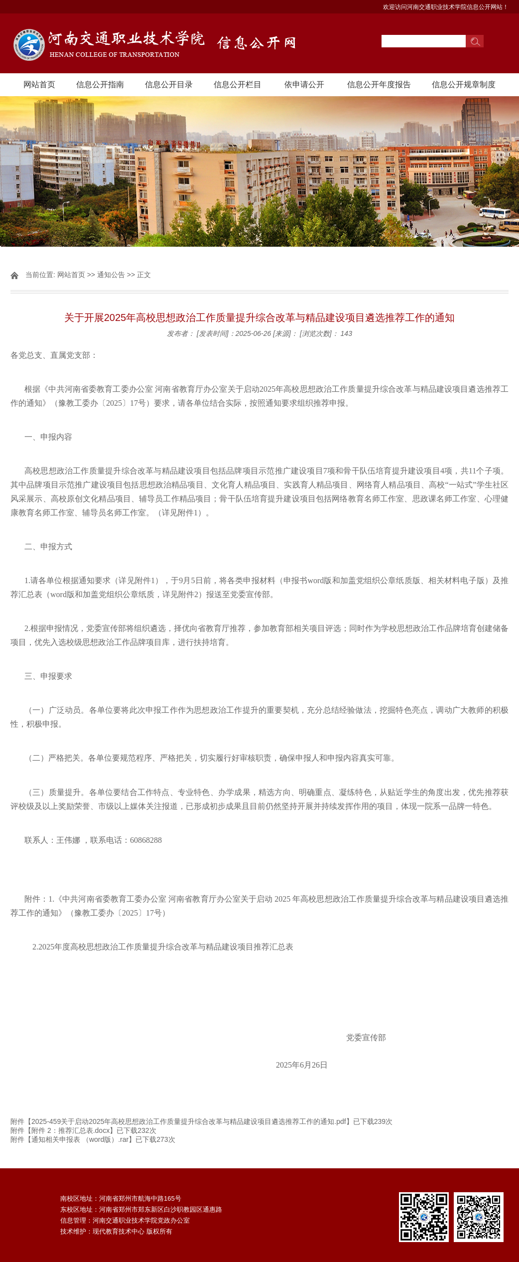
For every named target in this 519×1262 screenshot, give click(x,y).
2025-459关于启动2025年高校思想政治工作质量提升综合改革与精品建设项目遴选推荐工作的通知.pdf (188, 1121)
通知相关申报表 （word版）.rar (80, 1139)
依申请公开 (304, 84)
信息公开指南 (100, 84)
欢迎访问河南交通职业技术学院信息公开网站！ (446, 6)
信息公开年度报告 (379, 84)
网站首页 (39, 84)
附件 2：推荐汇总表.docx (70, 1130)
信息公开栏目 (237, 84)
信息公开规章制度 (464, 84)
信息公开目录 (169, 84)
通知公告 (111, 275)
